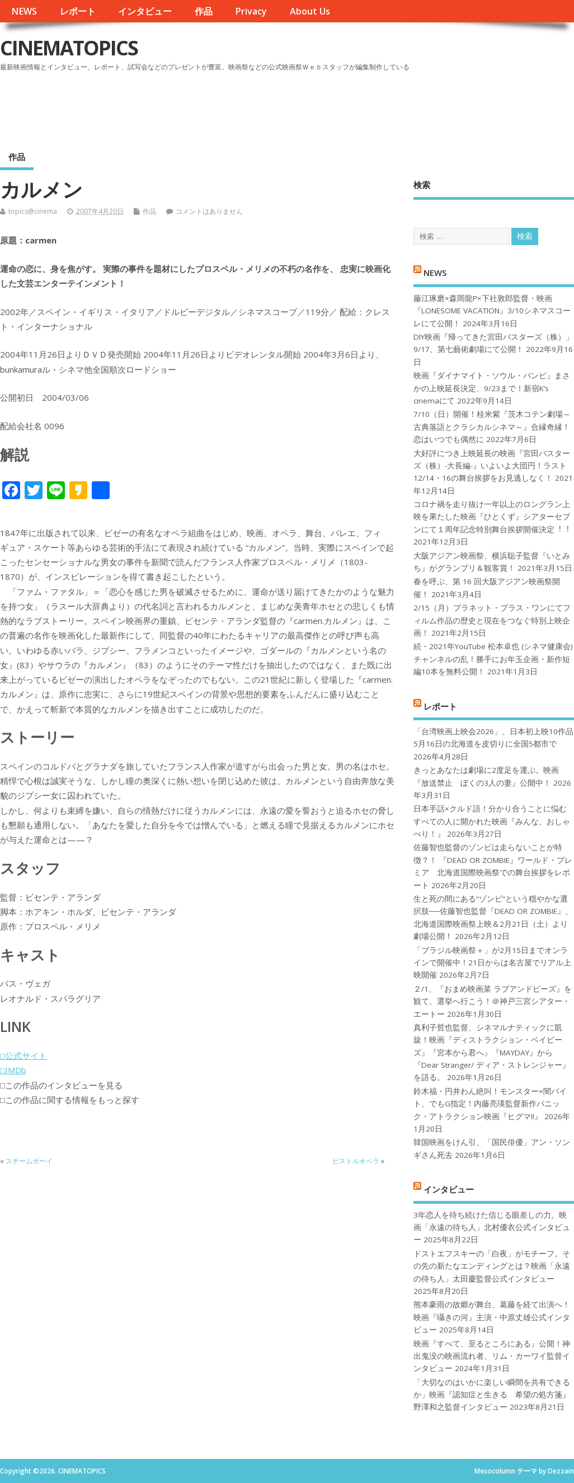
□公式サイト (23, 1055)
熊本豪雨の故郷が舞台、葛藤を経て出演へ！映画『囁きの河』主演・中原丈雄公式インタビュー (491, 1317)
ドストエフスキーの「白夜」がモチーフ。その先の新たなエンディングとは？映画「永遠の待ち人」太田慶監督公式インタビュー (491, 1266)
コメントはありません (209, 211)
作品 (204, 11)
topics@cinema (32, 211)
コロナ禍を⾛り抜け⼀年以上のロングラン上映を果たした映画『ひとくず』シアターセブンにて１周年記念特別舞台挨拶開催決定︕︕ (491, 516)
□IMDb (13, 1070)
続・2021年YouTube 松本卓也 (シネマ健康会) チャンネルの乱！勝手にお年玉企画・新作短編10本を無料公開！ (493, 659)
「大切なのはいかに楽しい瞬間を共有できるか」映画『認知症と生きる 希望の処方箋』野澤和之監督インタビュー (491, 1394)
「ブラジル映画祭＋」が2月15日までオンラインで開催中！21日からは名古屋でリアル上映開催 (492, 962)
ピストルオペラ (355, 1161)
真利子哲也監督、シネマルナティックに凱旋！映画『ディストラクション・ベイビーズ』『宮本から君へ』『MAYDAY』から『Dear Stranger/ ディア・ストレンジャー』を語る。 (491, 1052)
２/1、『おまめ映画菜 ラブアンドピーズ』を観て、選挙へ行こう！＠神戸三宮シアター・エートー (492, 1001)
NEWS (24, 11)
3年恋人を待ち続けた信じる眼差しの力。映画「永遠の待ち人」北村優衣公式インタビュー (491, 1227)
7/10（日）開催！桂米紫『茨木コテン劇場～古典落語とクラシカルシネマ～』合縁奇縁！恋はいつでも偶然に (492, 426)
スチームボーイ (29, 1161)
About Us (310, 11)
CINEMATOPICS (69, 48)
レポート (78, 11)
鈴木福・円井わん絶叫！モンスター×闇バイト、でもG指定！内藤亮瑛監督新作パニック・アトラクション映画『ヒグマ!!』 (490, 1103)
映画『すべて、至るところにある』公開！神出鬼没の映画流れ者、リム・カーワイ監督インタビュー (491, 1356)
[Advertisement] (360, 106)
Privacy (251, 11)
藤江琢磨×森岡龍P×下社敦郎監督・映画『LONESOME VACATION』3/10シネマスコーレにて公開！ (492, 310)
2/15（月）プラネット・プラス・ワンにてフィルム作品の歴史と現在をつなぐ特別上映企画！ (492, 620)
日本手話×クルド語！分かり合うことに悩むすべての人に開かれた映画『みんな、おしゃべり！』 (491, 821)
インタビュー (145, 11)
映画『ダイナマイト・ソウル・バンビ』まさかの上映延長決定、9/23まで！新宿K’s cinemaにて (491, 388)
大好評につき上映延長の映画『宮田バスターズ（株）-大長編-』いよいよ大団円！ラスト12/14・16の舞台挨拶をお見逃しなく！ (491, 466)
